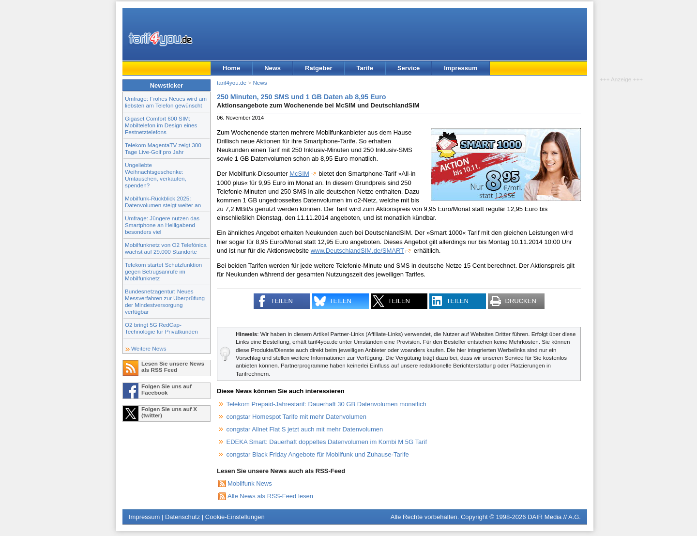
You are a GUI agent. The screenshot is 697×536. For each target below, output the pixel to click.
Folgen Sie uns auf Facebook (166, 389)
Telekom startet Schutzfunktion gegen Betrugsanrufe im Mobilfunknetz (163, 271)
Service (408, 68)
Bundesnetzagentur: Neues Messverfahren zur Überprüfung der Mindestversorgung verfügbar (165, 301)
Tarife (364, 68)
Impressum (460, 68)
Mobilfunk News (249, 483)
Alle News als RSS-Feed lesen (270, 496)
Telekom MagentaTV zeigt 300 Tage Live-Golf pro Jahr (163, 148)
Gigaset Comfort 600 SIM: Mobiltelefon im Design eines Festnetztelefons (161, 125)
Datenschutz (182, 517)
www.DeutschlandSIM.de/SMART (357, 250)
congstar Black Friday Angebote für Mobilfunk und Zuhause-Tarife (318, 454)
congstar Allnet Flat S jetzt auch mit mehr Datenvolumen (305, 429)
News (272, 68)
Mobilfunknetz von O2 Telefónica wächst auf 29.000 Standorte (166, 248)
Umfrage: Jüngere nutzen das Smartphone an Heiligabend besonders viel (162, 225)
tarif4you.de (231, 82)
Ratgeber (318, 68)
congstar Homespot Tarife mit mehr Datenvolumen (297, 416)
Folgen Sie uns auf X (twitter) (169, 412)
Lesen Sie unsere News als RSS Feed (172, 366)
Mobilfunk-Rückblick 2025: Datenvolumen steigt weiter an (163, 201)
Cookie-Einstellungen (235, 517)
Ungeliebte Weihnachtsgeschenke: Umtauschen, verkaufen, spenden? (155, 175)
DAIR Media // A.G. (554, 517)
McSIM (299, 173)
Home (231, 68)
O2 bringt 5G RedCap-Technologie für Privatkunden (161, 328)
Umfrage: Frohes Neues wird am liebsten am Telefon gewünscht (166, 101)
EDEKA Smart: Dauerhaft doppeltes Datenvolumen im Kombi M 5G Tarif (327, 441)
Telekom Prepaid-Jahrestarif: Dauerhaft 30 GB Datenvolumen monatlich (326, 404)
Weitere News (149, 348)
